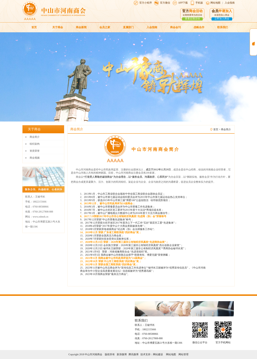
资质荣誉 (35, 151)
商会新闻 (81, 27)
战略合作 (199, 27)
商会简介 (35, 137)
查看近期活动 (192, 18)
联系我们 (222, 27)
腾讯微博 (133, 354)
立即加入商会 (221, 18)
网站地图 (215, 2)
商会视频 (35, 157)
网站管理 (183, 354)
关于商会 (57, 27)
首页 (34, 27)
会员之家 (104, 27)
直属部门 (128, 27)
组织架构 (35, 144)
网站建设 (158, 354)
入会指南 (230, 2)
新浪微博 (122, 354)
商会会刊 (175, 27)
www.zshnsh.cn (40, 216)
